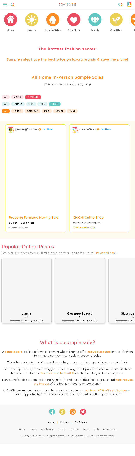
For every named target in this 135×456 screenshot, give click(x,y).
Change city (83, 84)
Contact (64, 422)
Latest (59, 111)
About (51, 422)
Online (17, 97)
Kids (42, 104)
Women (18, 104)
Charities (74, 429)
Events (33, 429)
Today (17, 111)
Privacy (111, 436)
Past (72, 111)
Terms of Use (101, 436)
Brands (61, 429)
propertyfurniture (28, 129)
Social (86, 429)
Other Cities (109, 429)
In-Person (33, 97)
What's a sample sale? (58, 84)
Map (46, 111)
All (5, 97)
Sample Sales (47, 429)
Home (55, 104)
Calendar (32, 111)
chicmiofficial (89, 129)
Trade (96, 429)
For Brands (81, 422)
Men (31, 104)
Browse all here (105, 253)
